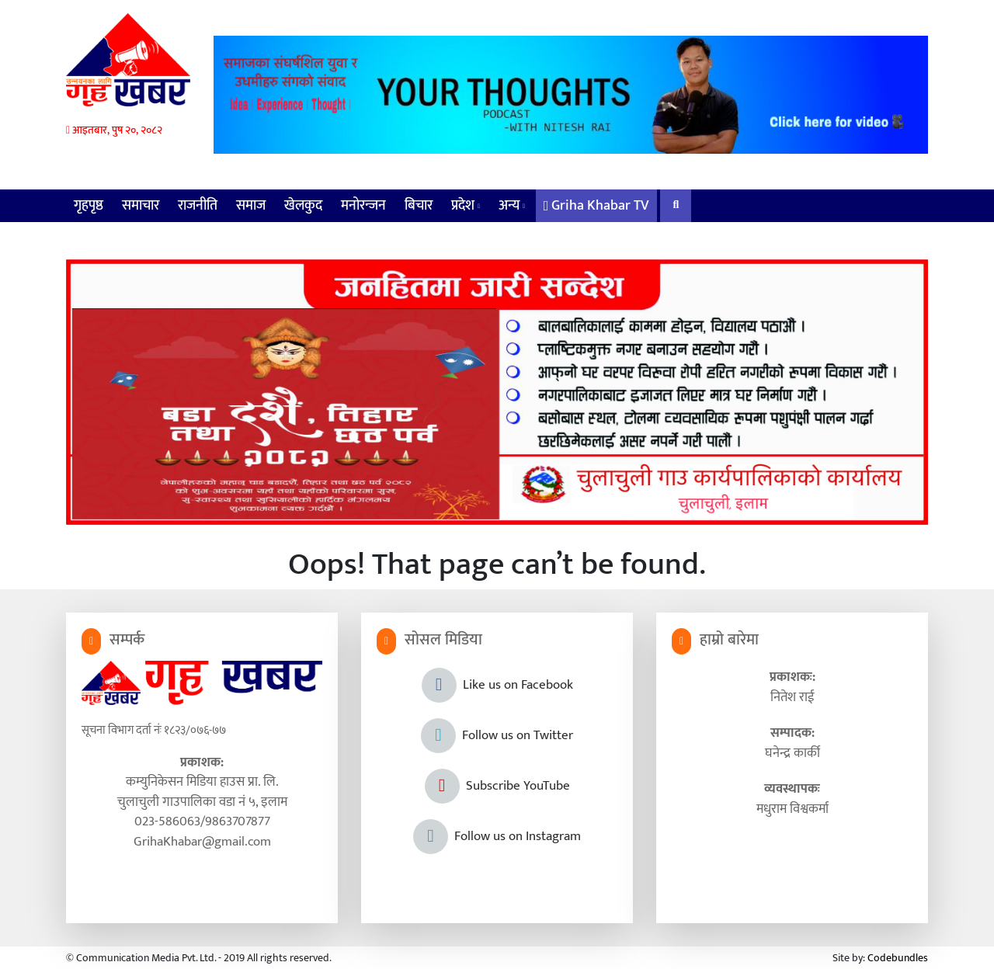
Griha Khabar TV (597, 205)
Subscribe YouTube (497, 786)
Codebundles (897, 958)
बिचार (419, 205)
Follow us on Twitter (497, 735)
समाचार (140, 205)
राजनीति (197, 205)
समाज (251, 205)
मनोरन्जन (363, 205)
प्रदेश (465, 205)
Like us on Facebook (497, 685)
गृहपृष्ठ (88, 205)
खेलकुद (303, 205)
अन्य (512, 205)
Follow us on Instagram (497, 836)
